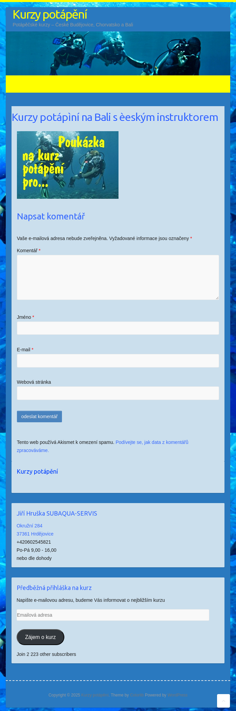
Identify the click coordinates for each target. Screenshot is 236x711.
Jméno (25, 317)
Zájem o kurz (40, 637)
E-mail (25, 349)
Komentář (29, 250)
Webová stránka (34, 382)
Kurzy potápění (50, 14)
